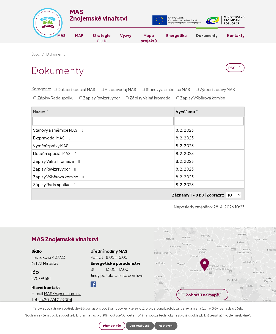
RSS (235, 69)
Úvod (35, 54)
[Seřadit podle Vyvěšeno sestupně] (197, 112)
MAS (61, 35)
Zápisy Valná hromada (150, 97)
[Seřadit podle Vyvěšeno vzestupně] (197, 110)
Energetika (176, 35)
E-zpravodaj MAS (120, 89)
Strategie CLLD (102, 38)
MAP (79, 35)
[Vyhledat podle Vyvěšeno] (209, 121)
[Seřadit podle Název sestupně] (47, 112)
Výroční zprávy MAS (217, 89)
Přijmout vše (110, 326)
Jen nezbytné (139, 326)
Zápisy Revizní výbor (101, 97)
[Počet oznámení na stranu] (233, 193)
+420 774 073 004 (55, 297)
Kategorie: (41, 88)
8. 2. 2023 (185, 129)
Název (39, 111)
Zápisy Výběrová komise (202, 97)
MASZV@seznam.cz (62, 291)
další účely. (235, 308)
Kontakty (236, 35)
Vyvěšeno (185, 111)
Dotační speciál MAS (76, 89)
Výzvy (125, 35)
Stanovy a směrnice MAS (168, 89)
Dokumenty (207, 35)
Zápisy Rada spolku (55, 97)
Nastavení (167, 326)
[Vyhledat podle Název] (103, 121)
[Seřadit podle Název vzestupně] (47, 110)
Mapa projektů (149, 38)
